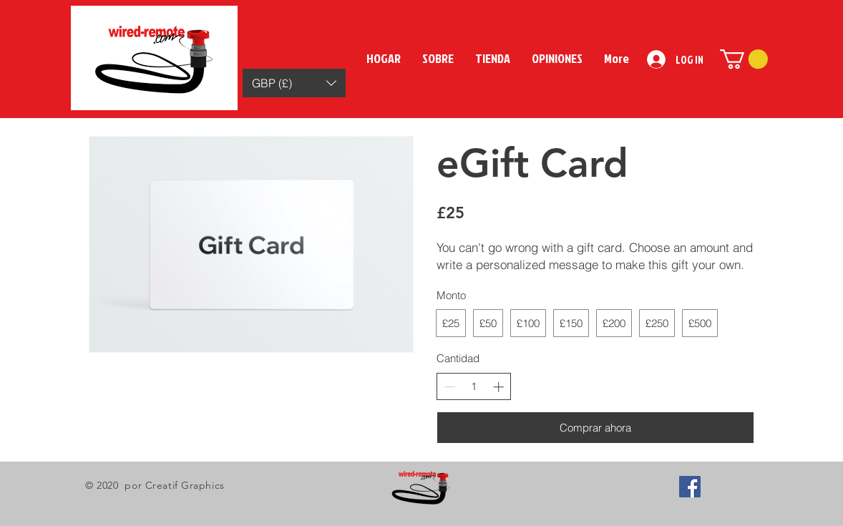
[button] (294, 83)
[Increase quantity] (498, 387)
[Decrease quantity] (450, 387)
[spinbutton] (474, 386)
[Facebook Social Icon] (690, 486)
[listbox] (294, 83)
